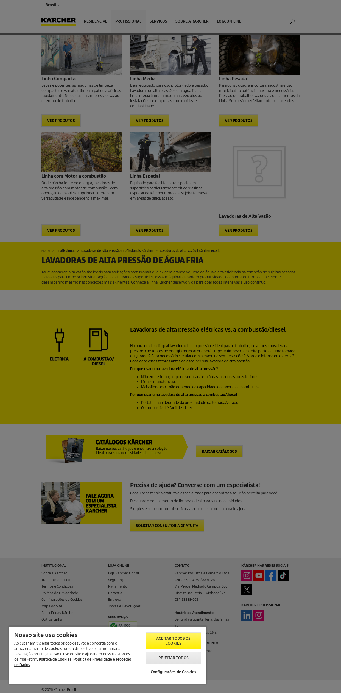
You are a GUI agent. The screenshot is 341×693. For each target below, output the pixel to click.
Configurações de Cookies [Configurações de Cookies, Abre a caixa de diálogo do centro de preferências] (173, 672)
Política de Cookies (55, 659)
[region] (107, 655)
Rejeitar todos (173, 658)
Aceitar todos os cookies (173, 641)
